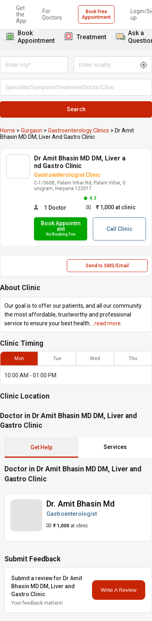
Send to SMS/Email (107, 265)
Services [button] (115, 447)
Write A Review (118, 590)
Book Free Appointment (96, 14)
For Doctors (52, 14)
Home (7, 130)
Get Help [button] (41, 447)
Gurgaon (31, 130)
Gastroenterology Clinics (78, 130)
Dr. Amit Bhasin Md (80, 504)
